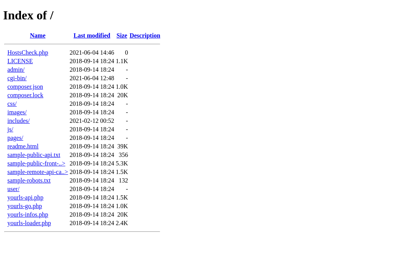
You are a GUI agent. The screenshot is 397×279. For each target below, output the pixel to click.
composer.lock (25, 95)
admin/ (15, 69)
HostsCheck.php (27, 52)
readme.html (22, 146)
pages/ (15, 137)
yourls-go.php (24, 206)
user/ (13, 189)
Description (144, 35)
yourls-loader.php (29, 223)
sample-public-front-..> (36, 163)
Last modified (92, 35)
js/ (10, 129)
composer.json (25, 86)
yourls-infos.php (27, 214)
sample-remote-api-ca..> (37, 172)
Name (37, 35)
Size (122, 35)
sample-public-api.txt (33, 155)
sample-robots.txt (29, 180)
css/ (12, 103)
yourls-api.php (25, 197)
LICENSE (20, 61)
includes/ (18, 120)
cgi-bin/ (17, 78)
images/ (17, 112)
